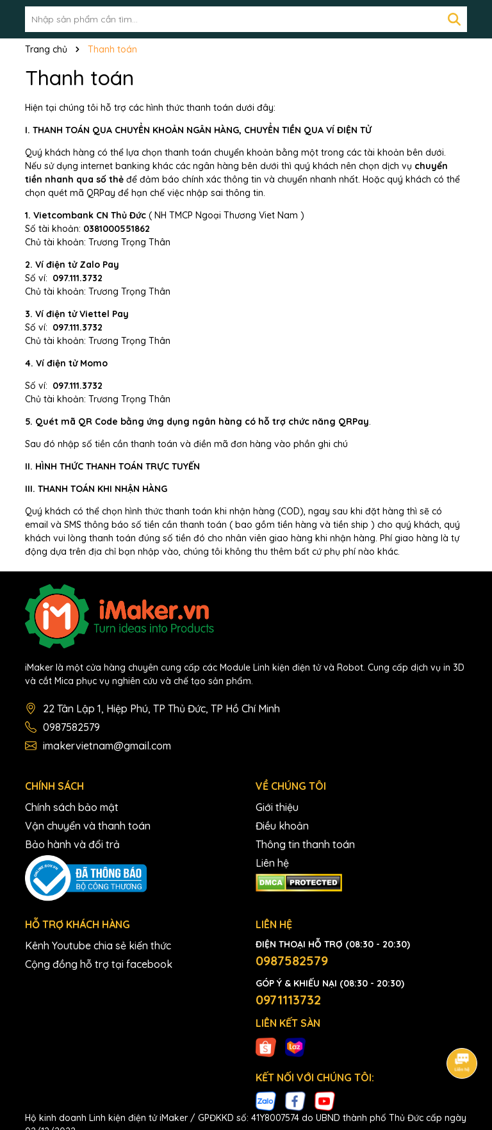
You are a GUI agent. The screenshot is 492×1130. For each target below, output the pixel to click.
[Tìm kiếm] (454, 19)
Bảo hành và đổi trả (72, 844)
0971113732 (288, 1000)
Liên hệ (272, 862)
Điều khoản (282, 825)
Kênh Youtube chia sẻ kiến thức (98, 945)
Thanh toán (79, 77)
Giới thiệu (277, 807)
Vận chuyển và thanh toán (88, 825)
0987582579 (71, 727)
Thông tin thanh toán (305, 844)
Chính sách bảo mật (72, 807)
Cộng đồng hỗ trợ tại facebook (98, 964)
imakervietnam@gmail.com (107, 745)
